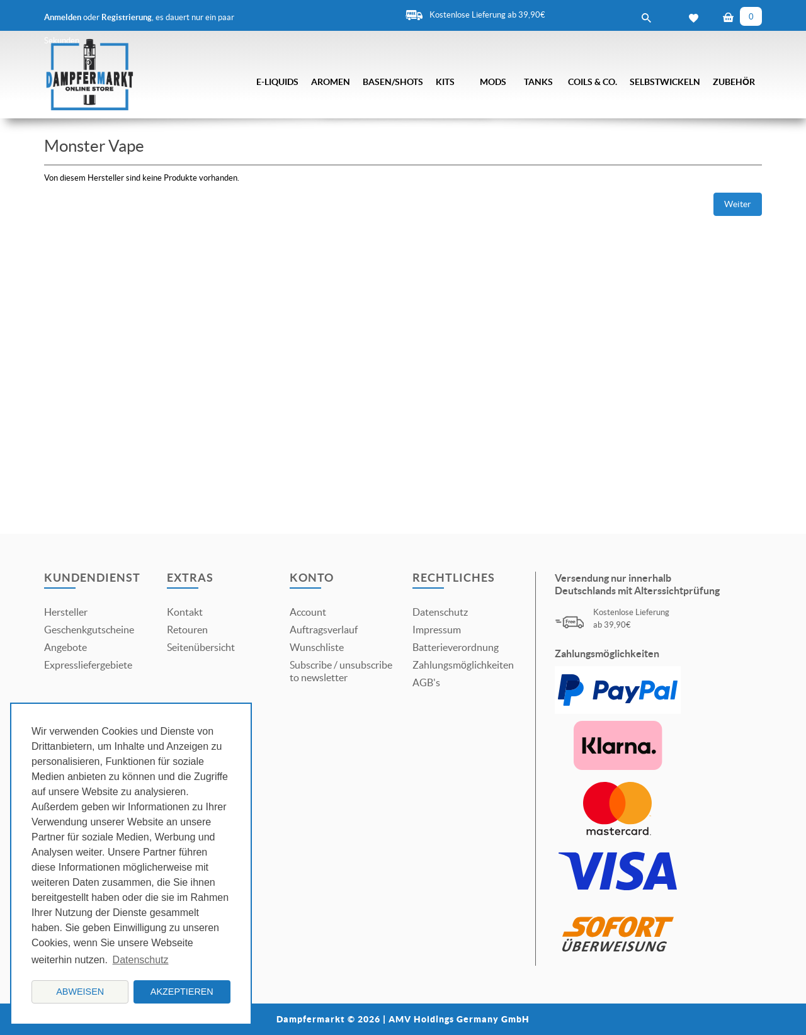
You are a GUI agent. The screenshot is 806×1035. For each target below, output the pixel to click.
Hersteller (66, 612)
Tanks (538, 82)
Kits (445, 82)
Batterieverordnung (455, 647)
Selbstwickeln (665, 82)
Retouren (187, 629)
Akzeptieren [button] (181, 992)
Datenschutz (440, 612)
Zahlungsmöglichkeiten (463, 664)
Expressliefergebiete (88, 664)
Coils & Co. (592, 82)
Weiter (737, 204)
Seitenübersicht (201, 647)
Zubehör (734, 82)
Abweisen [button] (80, 992)
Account (308, 612)
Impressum (436, 629)
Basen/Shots (393, 82)
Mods (493, 82)
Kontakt (185, 612)
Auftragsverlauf (324, 629)
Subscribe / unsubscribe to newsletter (341, 671)
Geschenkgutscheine (89, 629)
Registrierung (126, 17)
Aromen (330, 82)
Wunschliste (317, 647)
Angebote (65, 647)
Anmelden (62, 17)
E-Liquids (277, 82)
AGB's (426, 682)
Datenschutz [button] (141, 959)
